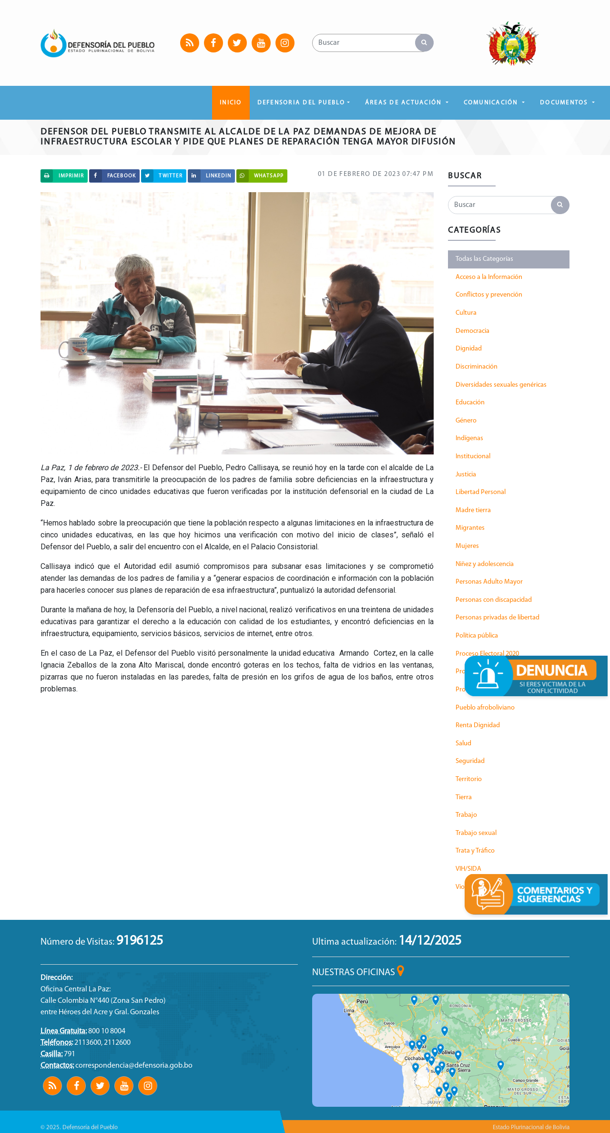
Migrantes (470, 528)
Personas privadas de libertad (497, 617)
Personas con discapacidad (494, 600)
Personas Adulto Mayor (489, 582)
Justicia (466, 474)
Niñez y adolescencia (485, 564)
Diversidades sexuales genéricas (501, 385)
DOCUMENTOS (565, 103)
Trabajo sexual (476, 833)
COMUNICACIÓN (492, 103)
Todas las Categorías (484, 259)
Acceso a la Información (489, 277)
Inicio (231, 103)
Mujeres (467, 546)
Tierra (464, 797)
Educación (470, 402)
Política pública (477, 635)
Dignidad (469, 348)
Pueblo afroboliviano (485, 707)
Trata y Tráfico (475, 851)
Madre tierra (473, 510)
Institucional (473, 456)
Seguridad (470, 761)
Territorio (469, 779)
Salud (463, 743)
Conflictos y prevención (489, 295)
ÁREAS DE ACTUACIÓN (404, 103)
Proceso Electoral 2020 (487, 654)
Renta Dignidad (478, 725)
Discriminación (477, 367)
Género (466, 420)
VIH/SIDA (468, 869)
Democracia (472, 331)
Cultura (466, 313)
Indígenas (469, 438)
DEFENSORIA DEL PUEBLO (301, 103)
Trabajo (466, 815)
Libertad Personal (481, 492)
